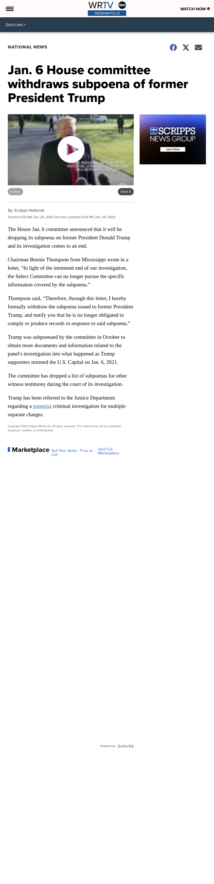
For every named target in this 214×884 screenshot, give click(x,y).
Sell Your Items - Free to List (72, 453)
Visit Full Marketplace (108, 451)
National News (27, 47)
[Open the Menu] (9, 8)
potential (42, 406)
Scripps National (29, 210)
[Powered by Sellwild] (126, 746)
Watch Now (195, 9)
